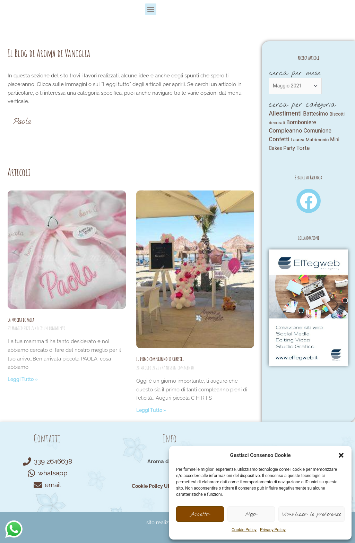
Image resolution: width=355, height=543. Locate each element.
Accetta (200, 514)
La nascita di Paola (21, 319)
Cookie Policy (244, 529)
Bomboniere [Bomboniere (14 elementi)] (301, 123)
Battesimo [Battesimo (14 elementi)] (315, 114)
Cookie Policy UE (150, 486)
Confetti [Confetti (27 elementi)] (279, 141)
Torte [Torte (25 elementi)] (303, 150)
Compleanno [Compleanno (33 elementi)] (285, 132)
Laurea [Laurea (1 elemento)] (297, 141)
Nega (251, 514)
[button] (341, 455)
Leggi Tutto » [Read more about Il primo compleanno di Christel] (152, 410)
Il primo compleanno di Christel (160, 359)
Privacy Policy (273, 529)
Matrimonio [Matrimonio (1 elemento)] (317, 141)
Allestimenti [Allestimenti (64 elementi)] (285, 114)
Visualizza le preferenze (311, 514)
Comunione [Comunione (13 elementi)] (317, 132)
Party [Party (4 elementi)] (289, 150)
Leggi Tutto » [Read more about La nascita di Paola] (24, 379)
